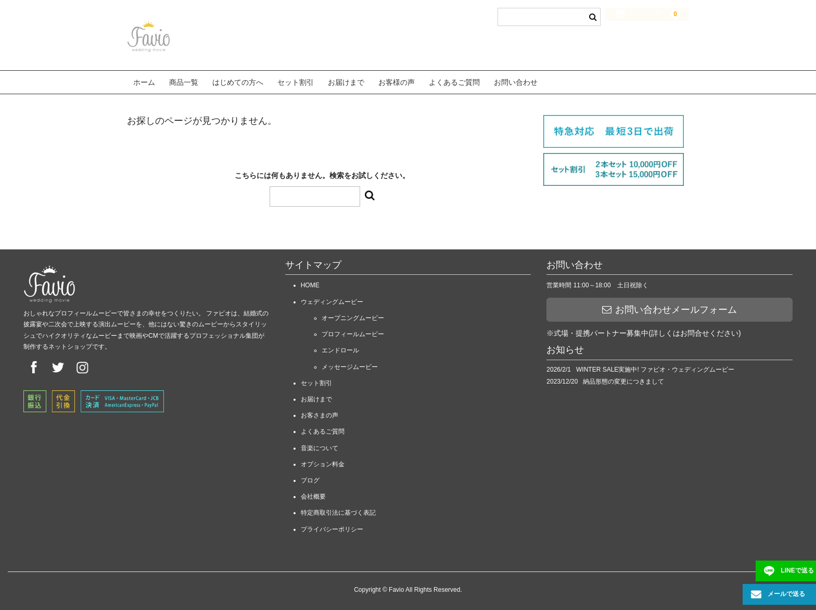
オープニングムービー (353, 314)
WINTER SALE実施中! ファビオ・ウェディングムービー (655, 366)
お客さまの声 (319, 412)
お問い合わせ (516, 81)
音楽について (319, 444)
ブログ (310, 476)
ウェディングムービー (332, 298)
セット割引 (295, 81)
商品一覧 (183, 81)
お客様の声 (396, 81)
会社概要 (313, 493)
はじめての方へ (237, 81)
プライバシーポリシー (332, 525)
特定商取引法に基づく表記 (338, 509)
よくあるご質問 (454, 81)
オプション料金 (323, 460)
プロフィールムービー (353, 331)
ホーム (144, 81)
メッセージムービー (350, 363)
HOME (310, 282)
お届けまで (346, 81)
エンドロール (340, 347)
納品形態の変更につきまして (623, 378)
